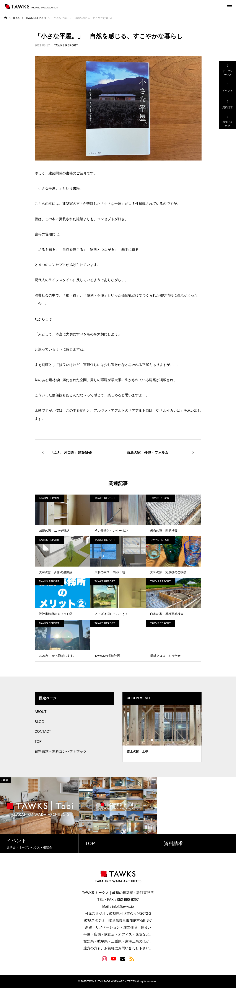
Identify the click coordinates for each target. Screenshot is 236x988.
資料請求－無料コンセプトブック (61, 751)
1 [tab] (152, 740)
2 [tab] (156, 740)
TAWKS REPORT (66, 45)
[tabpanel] (162, 733)
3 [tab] (160, 740)
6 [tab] (172, 740)
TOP (38, 741)
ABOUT (41, 712)
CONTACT (43, 731)
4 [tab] (164, 740)
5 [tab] (168, 740)
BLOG (39, 722)
